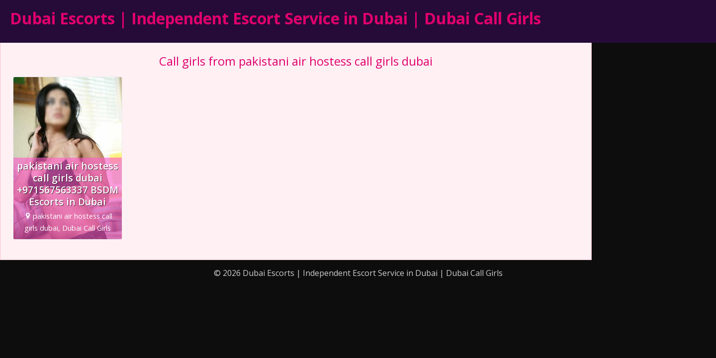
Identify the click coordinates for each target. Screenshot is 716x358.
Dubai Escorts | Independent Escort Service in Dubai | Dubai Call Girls (275, 18)
